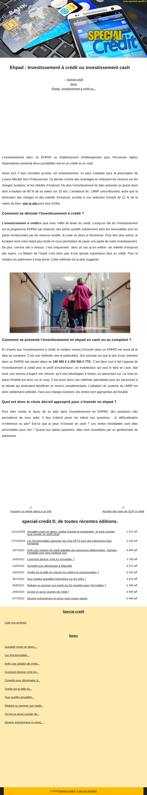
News (73, 84)
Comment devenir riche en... (22, 672)
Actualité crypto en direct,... (21, 646)
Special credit (75, 79)
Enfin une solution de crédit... (22, 663)
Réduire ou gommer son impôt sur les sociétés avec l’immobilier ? (66, 585)
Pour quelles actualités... (19, 697)
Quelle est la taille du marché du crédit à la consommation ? (63, 572)
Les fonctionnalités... (17, 655)
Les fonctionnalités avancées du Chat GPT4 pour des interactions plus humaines (69, 542)
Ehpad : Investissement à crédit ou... (74, 88)
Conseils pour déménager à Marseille (49, 566)
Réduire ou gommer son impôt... (24, 705)
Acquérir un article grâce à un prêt (31, 511)
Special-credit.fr (67, 791)
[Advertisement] (70, 120)
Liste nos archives (15, 622)
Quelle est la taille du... (18, 688)
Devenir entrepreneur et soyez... (24, 722)
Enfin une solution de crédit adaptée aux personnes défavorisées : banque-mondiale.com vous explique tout (72, 551)
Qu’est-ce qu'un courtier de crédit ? (48, 591)
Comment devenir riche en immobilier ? (50, 559)
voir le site (29, 203)
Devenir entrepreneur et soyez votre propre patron (57, 598)
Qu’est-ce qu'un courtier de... (22, 714)
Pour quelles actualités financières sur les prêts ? (56, 579)
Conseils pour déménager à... (22, 680)
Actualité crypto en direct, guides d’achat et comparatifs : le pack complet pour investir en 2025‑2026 (71, 533)
